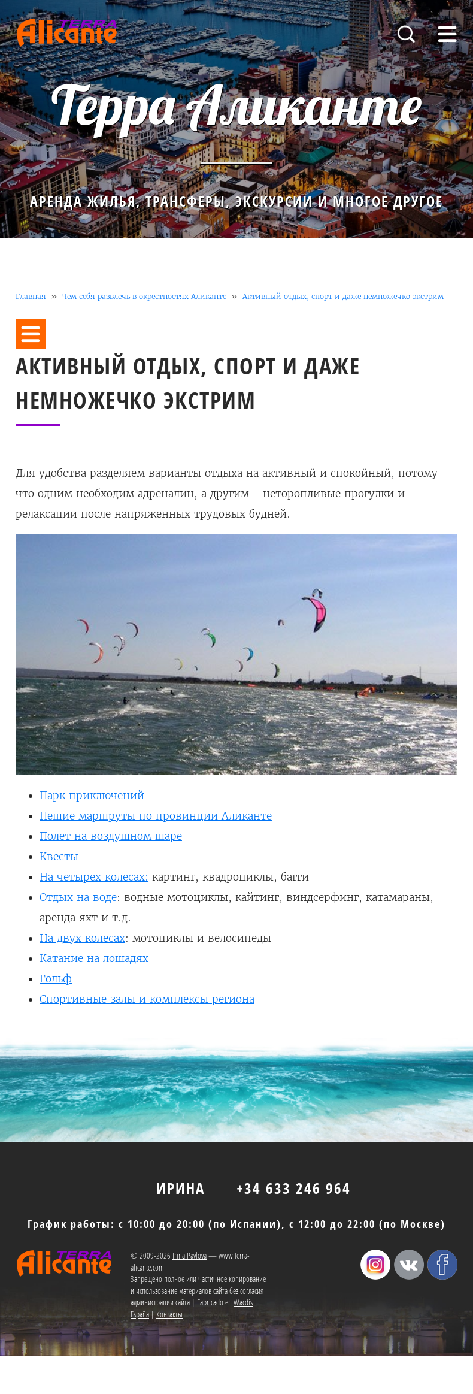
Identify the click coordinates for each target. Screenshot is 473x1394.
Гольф (56, 978)
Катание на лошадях (94, 958)
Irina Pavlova (189, 1255)
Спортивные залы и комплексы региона (147, 999)
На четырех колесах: (94, 877)
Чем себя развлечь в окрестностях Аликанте (144, 296)
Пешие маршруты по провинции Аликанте (156, 816)
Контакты (169, 1314)
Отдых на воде (78, 897)
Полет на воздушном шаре (111, 836)
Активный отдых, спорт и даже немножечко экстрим (343, 296)
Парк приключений (92, 795)
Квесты (59, 856)
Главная (31, 296)
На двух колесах (82, 938)
